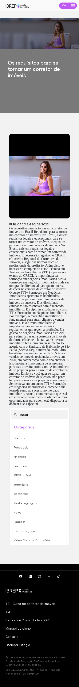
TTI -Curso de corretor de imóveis (30, 604)
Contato (12, 636)
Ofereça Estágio (17, 645)
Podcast (19, 521)
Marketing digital (25, 503)
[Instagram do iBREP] (39, 576)
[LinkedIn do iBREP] (30, 576)
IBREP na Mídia (23, 475)
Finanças (20, 456)
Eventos (19, 438)
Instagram (21, 493)
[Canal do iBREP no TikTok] (58, 576)
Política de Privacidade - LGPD (28, 620)
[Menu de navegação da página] (68, 6)
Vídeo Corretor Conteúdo (32, 540)
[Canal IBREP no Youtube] (20, 576)
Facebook (21, 447)
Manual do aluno (18, 628)
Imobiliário (21, 484)
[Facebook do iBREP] (49, 576)
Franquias (20, 465)
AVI (7, 612)
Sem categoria (24, 531)
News (17, 512)
